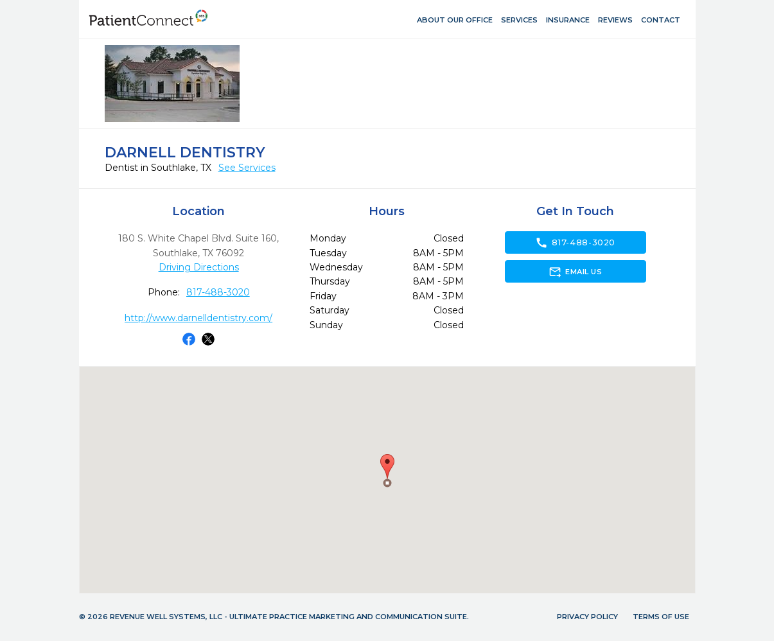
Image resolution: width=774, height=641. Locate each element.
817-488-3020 (218, 292)
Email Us (575, 271)
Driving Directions (199, 267)
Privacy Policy (587, 616)
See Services (247, 167)
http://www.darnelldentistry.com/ (198, 318)
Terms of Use (661, 616)
